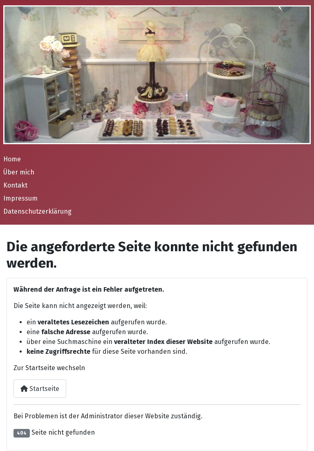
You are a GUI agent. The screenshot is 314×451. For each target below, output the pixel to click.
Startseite (39, 389)
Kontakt (15, 185)
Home (12, 159)
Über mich (18, 172)
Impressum (20, 198)
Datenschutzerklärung (37, 211)
